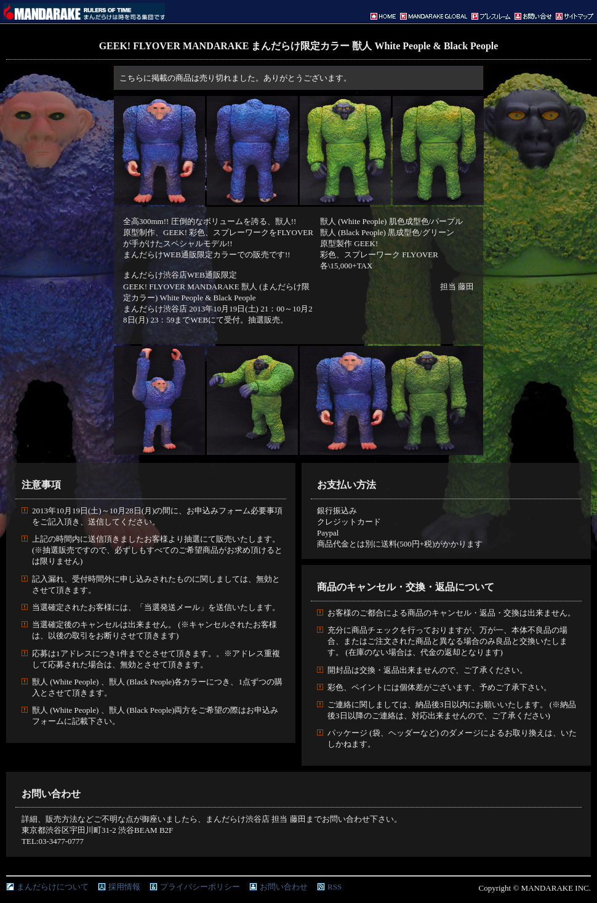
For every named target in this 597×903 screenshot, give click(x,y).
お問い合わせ (284, 886)
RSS (334, 886)
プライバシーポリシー (200, 886)
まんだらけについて (53, 886)
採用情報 (124, 886)
